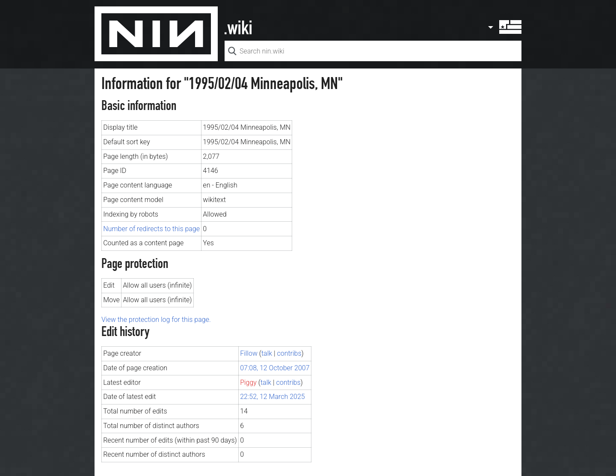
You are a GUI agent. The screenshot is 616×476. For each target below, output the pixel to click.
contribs (289, 353)
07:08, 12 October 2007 (274, 368)
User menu (504, 27)
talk (266, 353)
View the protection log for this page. (156, 319)
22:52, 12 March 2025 (272, 397)
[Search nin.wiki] (373, 51)
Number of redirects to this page (151, 229)
